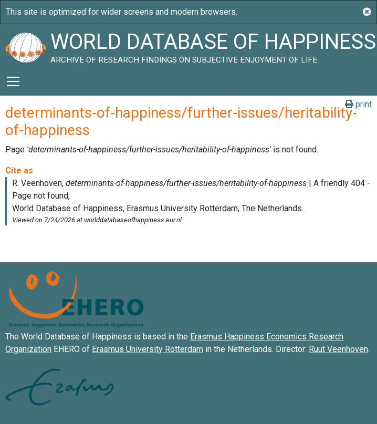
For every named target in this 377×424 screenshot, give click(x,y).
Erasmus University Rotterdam (147, 349)
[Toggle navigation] (13, 81)
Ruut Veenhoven (338, 349)
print (358, 104)
